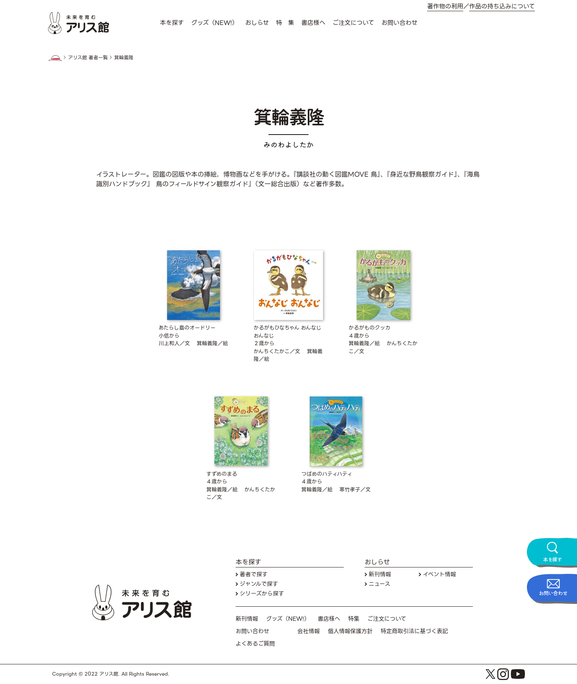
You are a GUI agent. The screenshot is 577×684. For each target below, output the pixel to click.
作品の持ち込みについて (502, 6)
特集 (353, 619)
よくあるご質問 (255, 644)
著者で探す (254, 574)
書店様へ (313, 23)
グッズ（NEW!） (214, 23)
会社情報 (308, 631)
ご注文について (353, 23)
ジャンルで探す (259, 584)
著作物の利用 (445, 6)
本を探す (172, 23)
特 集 (285, 23)
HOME (55, 58)
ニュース (379, 584)
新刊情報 (380, 574)
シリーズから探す (262, 593)
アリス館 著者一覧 (88, 57)
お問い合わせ (399, 23)
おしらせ (257, 23)
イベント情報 (439, 574)
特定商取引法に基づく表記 (414, 631)
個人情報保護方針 (350, 631)
